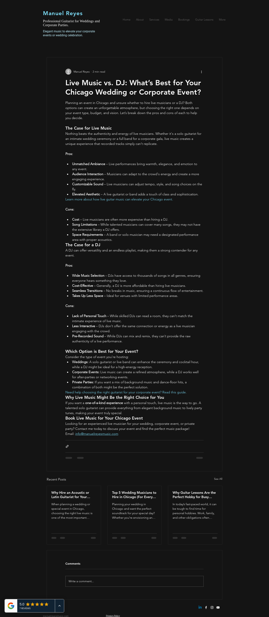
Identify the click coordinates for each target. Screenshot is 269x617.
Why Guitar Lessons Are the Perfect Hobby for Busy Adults (194, 494)
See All (218, 479)
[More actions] (201, 71)
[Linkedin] (200, 607)
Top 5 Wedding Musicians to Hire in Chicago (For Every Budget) (134, 494)
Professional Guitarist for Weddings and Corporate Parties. (71, 23)
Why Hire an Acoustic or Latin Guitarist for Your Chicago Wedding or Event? (73, 494)
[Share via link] (67, 446)
